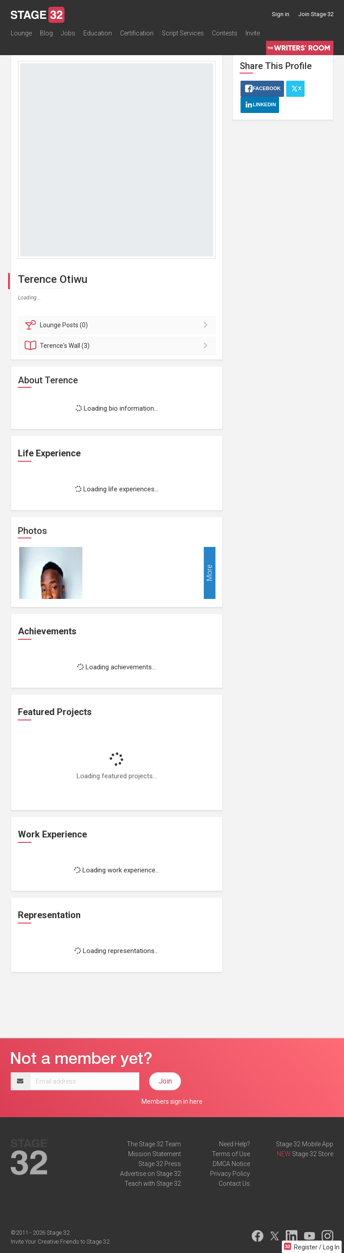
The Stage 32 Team (154, 1144)
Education (97, 33)
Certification (137, 33)
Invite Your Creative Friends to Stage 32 (60, 1241)
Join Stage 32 (316, 14)
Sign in (280, 14)
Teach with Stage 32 (153, 1183)
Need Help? (234, 1144)
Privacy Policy (230, 1173)
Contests (224, 33)
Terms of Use (231, 1154)
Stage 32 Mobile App (304, 1144)
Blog (46, 33)
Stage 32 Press (159, 1163)
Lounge (21, 33)
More (209, 572)
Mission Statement (154, 1154)
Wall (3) (118, 345)
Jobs (68, 33)
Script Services (183, 33)
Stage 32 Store (312, 1154)
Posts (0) (118, 325)
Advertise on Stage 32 (150, 1173)
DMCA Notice (231, 1163)
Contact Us (234, 1183)
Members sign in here (172, 1101)
